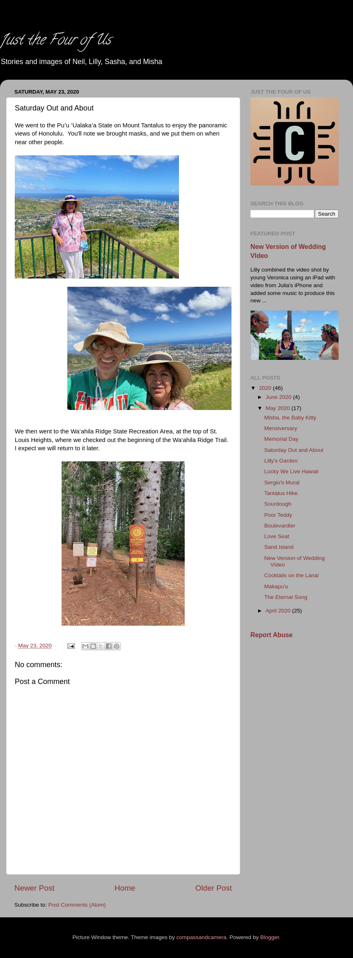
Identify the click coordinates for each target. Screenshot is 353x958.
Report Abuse (271, 634)
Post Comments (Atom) (77, 905)
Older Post (213, 888)
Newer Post (34, 888)
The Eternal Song (285, 597)
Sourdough (277, 504)
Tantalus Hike (281, 493)
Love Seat (276, 536)
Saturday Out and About (293, 450)
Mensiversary (280, 428)
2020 (266, 388)
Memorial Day (281, 439)
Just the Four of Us (55, 41)
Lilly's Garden (281, 461)
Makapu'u (276, 586)
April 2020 (279, 611)
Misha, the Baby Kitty (290, 418)
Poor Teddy (278, 515)
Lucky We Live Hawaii (291, 471)
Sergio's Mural (282, 482)
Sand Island (278, 547)
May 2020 (278, 408)
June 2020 (279, 397)
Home (125, 888)
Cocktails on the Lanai (291, 575)
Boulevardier (280, 526)
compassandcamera (201, 937)
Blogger (269, 937)
